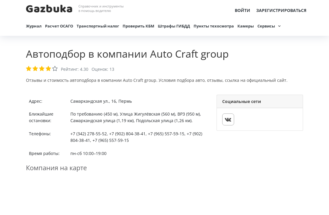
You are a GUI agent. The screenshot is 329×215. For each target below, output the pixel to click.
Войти (242, 10)
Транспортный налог (98, 26)
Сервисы (266, 26)
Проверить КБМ (138, 26)
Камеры (245, 26)
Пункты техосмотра (214, 26)
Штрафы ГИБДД (174, 26)
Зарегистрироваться (281, 10)
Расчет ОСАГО (59, 26)
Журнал (33, 26)
